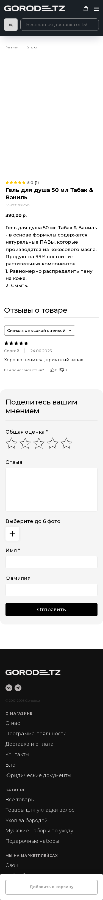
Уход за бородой (26, 821)
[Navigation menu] (96, 9)
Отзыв (13, 462)
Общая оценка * (26, 432)
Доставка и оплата (29, 744)
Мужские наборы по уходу (39, 831)
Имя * (12, 550)
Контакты (17, 755)
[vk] (8, 687)
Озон (11, 865)
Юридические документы (38, 775)
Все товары (20, 800)
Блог (11, 765)
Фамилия (17, 578)
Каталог (32, 47)
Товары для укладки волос (39, 810)
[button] (85, 8)
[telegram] (18, 687)
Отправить (51, 610)
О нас (12, 723)
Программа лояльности (35, 734)
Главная (11, 47)
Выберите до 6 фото (32, 521)
